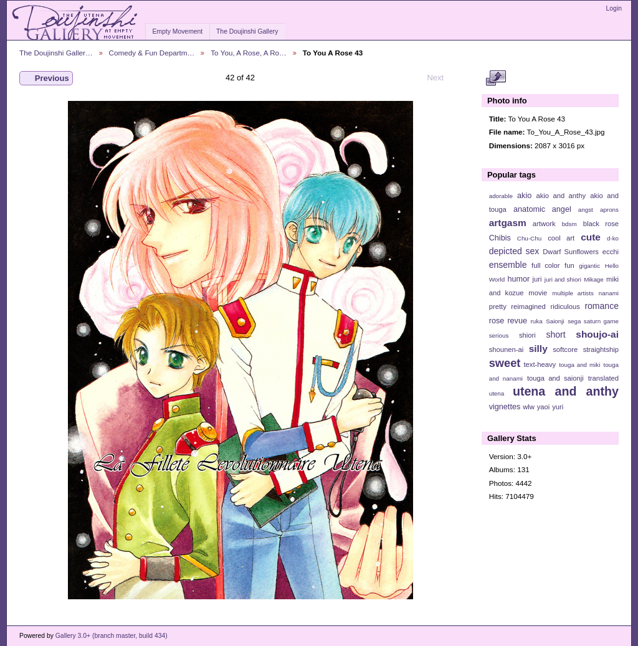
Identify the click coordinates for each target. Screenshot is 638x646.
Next (441, 78)
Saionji (555, 321)
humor (518, 279)
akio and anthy (561, 195)
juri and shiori (563, 279)
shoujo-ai (597, 334)
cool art (561, 238)
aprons (609, 209)
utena (497, 393)
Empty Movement (177, 31)
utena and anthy (566, 391)
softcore (565, 349)
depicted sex (514, 251)
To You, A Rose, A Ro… (249, 53)
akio (524, 195)
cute (591, 237)
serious (499, 335)
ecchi (610, 251)
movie (537, 293)
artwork (544, 223)
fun (569, 265)
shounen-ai (506, 349)
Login (614, 8)
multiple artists (573, 293)
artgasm (507, 222)
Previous (46, 78)
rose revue (508, 320)
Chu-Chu (529, 238)
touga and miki (579, 364)
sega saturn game (593, 321)
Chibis (500, 238)
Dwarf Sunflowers (571, 251)
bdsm (569, 224)
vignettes (505, 406)
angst (585, 209)
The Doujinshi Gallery (247, 31)
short (555, 335)
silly (538, 348)
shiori (527, 335)
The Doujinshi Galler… (56, 53)
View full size (495, 78)
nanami (609, 293)
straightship (601, 349)
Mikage (594, 279)
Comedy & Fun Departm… (152, 53)
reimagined (528, 306)
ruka (537, 321)
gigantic (589, 265)
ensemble (508, 265)
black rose (601, 223)
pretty (498, 306)
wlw (529, 407)
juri (537, 279)
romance (601, 306)
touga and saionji (555, 378)
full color (545, 265)
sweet (505, 362)
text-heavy (539, 364)
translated (603, 378)
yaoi (543, 407)
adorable (501, 195)
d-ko (613, 238)
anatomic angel (542, 209)
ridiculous (564, 306)
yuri (557, 407)
